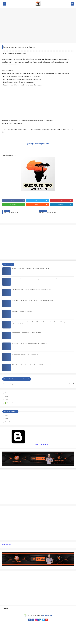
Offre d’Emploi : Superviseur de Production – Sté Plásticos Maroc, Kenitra (33, 365)
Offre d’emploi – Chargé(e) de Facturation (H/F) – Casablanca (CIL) (31, 343)
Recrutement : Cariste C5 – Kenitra (22, 311)
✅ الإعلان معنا (9, 403)
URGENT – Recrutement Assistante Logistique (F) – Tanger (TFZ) (30, 268)
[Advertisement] (38, 26)
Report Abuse (6, 545)
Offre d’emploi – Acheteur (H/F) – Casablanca (25, 354)
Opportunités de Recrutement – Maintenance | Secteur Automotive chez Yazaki (34, 279)
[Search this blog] (34, 384)
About (6, 396)
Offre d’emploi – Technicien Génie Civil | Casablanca (26, 333)
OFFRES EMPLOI (47, 615)
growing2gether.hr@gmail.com (38, 144)
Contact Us (8, 422)
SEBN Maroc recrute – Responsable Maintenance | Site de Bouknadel (31, 290)
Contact (7, 399)
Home (6, 393)
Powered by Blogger (25, 444)
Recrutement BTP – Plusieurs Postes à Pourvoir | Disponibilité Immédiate (32, 300)
